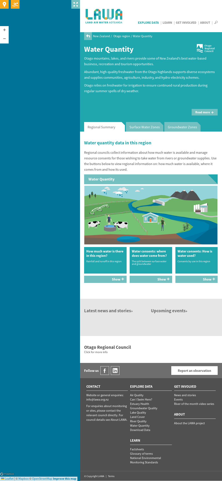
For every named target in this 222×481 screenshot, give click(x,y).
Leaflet (7, 479)
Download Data (140, 430)
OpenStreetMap (42, 479)
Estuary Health (139, 404)
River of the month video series (194, 404)
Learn (167, 22)
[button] (4, 30)
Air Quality (137, 395)
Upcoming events (169, 311)
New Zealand (101, 36)
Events (178, 399)
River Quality (138, 421)
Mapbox (7, 474)
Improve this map (64, 479)
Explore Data (148, 22)
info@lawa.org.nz (97, 399)
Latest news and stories (108, 311)
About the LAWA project (189, 423)
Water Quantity (140, 426)
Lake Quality (138, 412)
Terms (111, 476)
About (205, 22)
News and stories (185, 395)
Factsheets (137, 449)
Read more (204, 112)
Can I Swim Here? (141, 399)
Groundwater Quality (143, 408)
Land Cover (137, 417)
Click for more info (96, 352)
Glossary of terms (141, 454)
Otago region (121, 36)
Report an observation (194, 370)
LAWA (104, 16)
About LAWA (119, 420)
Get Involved (186, 22)
